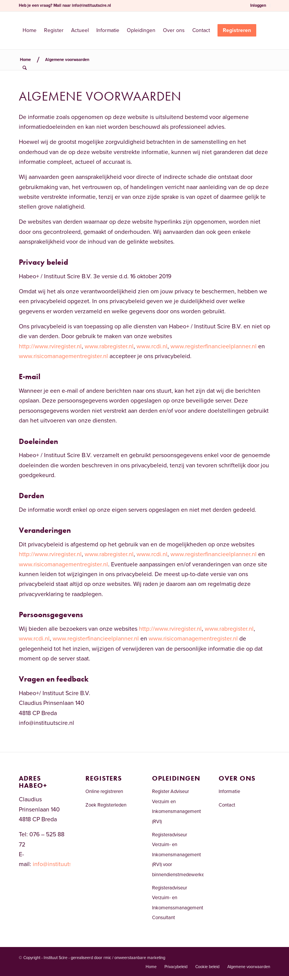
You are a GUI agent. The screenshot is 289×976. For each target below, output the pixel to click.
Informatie (229, 791)
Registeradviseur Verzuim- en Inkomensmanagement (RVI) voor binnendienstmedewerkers (178, 855)
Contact (227, 805)
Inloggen (258, 5)
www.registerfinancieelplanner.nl (213, 346)
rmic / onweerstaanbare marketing (134, 957)
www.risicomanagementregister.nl (63, 356)
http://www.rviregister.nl (50, 346)
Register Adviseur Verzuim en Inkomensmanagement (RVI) (176, 806)
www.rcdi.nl (152, 346)
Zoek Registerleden (105, 805)
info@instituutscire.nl (91, 5)
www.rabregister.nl (109, 346)
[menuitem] (258, 6)
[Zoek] (24, 68)
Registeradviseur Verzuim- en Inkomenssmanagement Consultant (177, 903)
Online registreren (104, 791)
